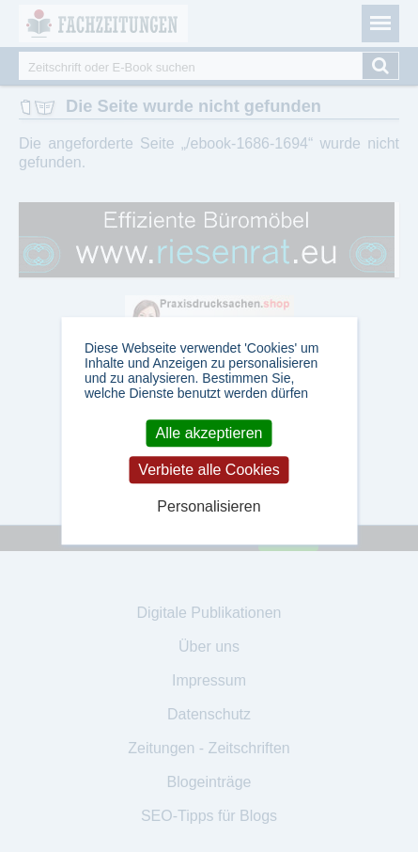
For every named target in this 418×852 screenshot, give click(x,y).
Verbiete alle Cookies (208, 470)
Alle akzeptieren (209, 433)
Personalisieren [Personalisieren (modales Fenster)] (208, 507)
